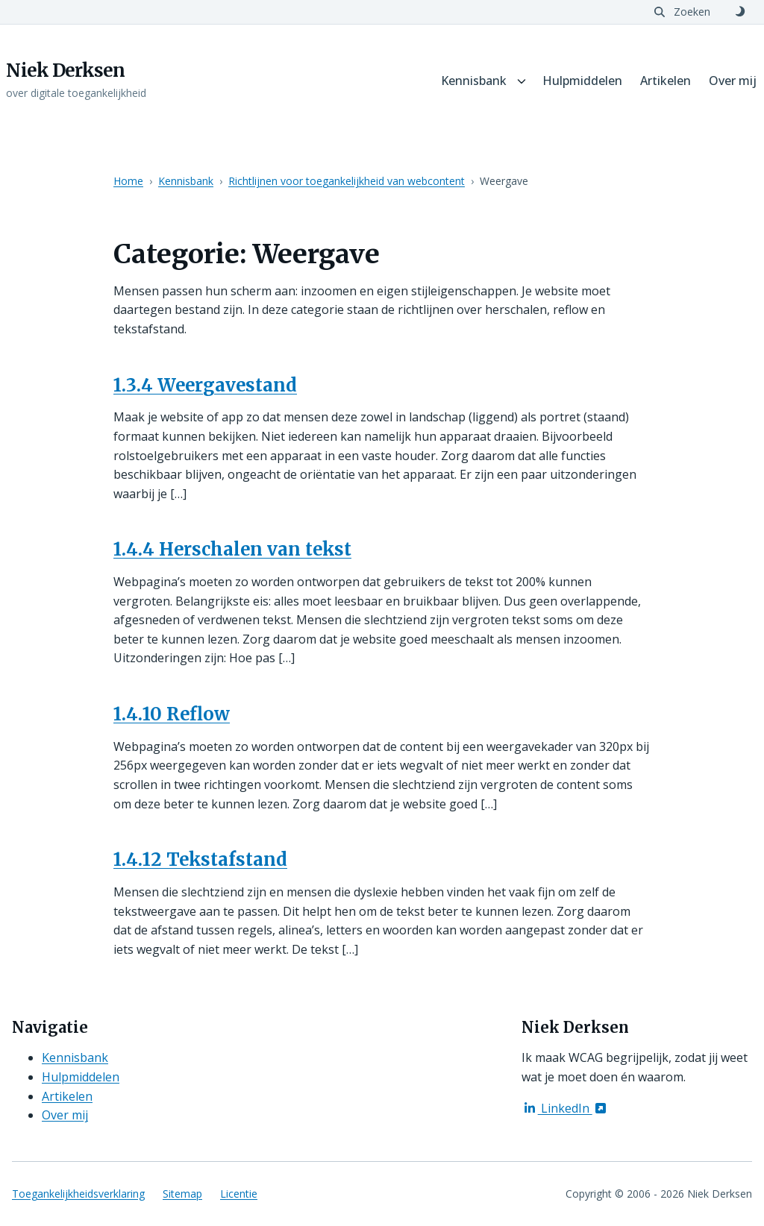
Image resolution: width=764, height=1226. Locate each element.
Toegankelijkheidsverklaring (78, 1193)
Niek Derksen (65, 71)
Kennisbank (474, 80)
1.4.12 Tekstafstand (200, 859)
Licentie (238, 1193)
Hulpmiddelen (582, 80)
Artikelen (665, 80)
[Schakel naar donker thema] (740, 12)
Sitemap (182, 1193)
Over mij (733, 80)
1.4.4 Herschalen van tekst (232, 549)
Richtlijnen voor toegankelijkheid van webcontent (346, 181)
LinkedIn (565, 1108)
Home (128, 181)
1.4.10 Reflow (171, 714)
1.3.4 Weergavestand (205, 385)
